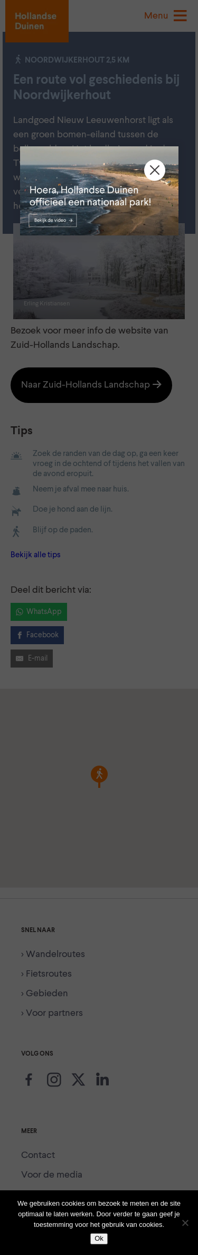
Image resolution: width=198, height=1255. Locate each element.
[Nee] (185, 1222)
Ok (99, 1238)
